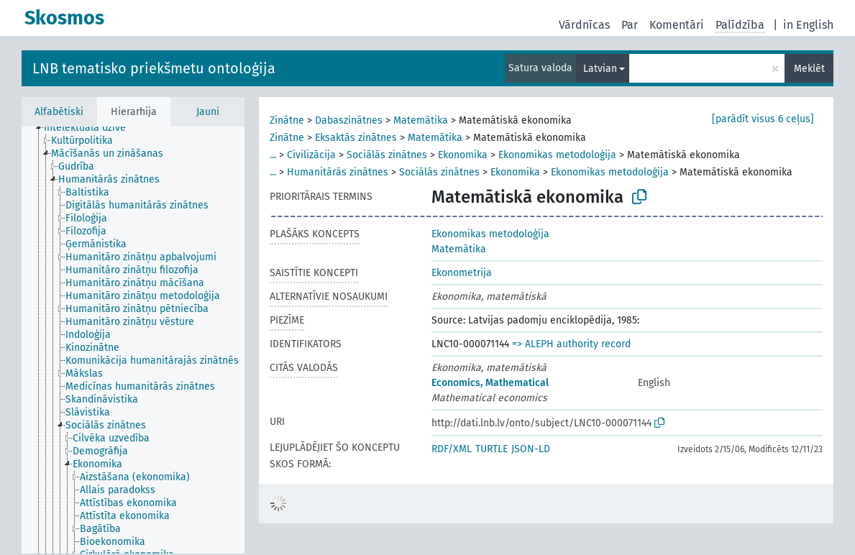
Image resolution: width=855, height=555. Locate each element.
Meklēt (809, 69)
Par (629, 25)
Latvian (600, 69)
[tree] (133, 340)
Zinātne (287, 120)
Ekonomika (463, 155)
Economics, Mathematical (490, 383)
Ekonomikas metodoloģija (557, 155)
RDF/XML (451, 449)
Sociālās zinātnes (387, 155)
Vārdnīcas (584, 25)
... (273, 155)
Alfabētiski (59, 112)
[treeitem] (91, 127)
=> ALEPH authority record (571, 344)
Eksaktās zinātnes (356, 138)
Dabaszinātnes (349, 120)
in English (808, 25)
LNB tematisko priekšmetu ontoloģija (153, 68)
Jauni (207, 112)
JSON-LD (530, 449)
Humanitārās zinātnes (337, 172)
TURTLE (491, 449)
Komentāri (676, 25)
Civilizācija (311, 155)
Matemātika (420, 120)
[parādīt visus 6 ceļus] (763, 119)
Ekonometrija (461, 273)
